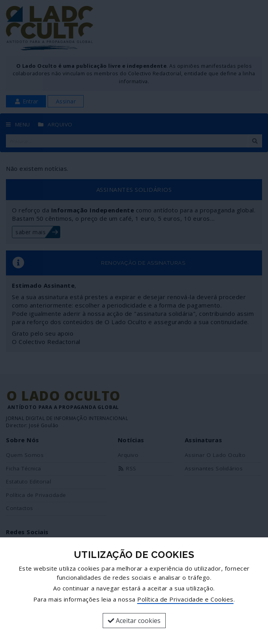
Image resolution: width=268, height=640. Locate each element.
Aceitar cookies (134, 620)
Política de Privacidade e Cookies (185, 599)
